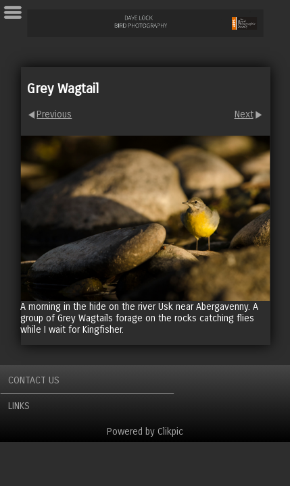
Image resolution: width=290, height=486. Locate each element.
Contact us (33, 380)
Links (19, 406)
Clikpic (170, 431)
